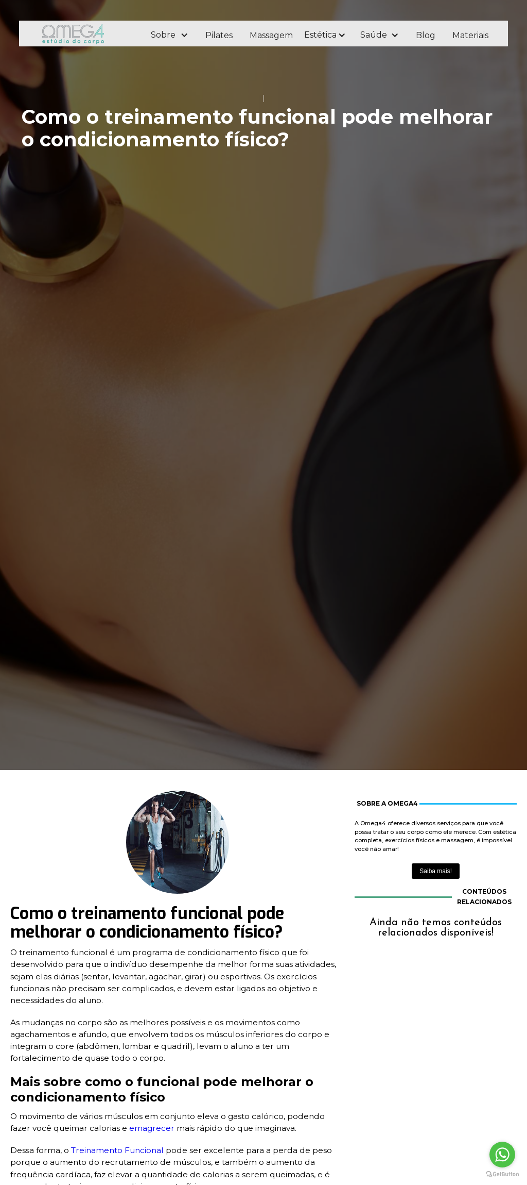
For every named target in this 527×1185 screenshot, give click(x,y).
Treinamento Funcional (117, 1150)
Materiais (470, 35)
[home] (87, 33)
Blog (425, 35)
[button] (169, 35)
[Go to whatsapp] (502, 1154)
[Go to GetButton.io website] (502, 1174)
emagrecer (153, 1128)
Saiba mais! (435, 871)
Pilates (219, 35)
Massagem (271, 35)
